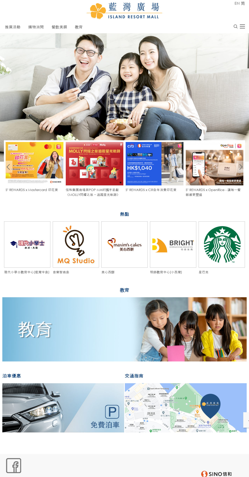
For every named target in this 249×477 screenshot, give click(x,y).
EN (237, 3)
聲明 (84, 470)
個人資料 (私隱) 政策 (65, 470)
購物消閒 (36, 27)
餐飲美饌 (59, 27)
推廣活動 (12, 27)
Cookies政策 (26, 470)
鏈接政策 (43, 470)
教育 (79, 27)
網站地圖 (9, 470)
